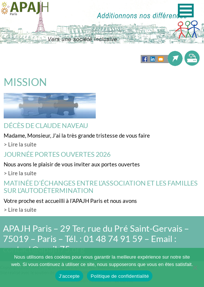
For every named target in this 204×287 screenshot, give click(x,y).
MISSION (25, 82)
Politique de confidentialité (120, 276)
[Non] (194, 267)
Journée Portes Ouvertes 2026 (57, 154)
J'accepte (69, 276)
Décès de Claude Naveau (46, 125)
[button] (186, 10)
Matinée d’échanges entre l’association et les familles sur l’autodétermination (101, 187)
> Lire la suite (20, 144)
